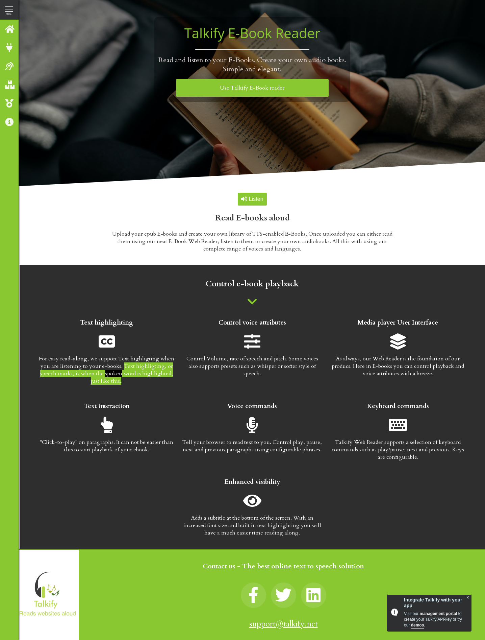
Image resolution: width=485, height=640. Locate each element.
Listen (252, 199)
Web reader (10, 66)
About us (10, 122)
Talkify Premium (10, 103)
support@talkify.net (283, 624)
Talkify (10, 29)
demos (417, 625)
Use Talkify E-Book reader (252, 88)
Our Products (10, 84)
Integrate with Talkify (10, 47)
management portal (438, 613)
